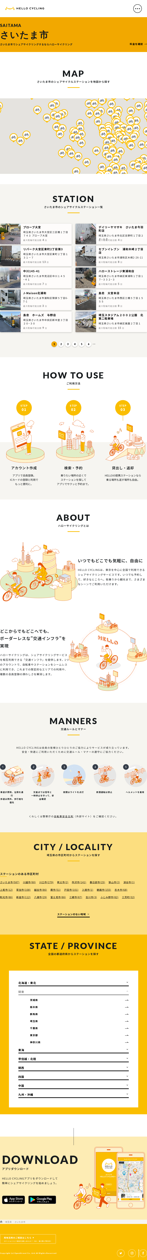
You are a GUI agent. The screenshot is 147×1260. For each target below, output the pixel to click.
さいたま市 (19, 1221)
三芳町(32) (128, 897)
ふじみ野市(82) (109, 897)
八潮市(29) (40, 897)
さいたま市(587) (10, 882)
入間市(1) (87, 889)
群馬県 (34, 1014)
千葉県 (34, 1028)
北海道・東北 (27, 983)
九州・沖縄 (25, 1094)
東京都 (34, 1035)
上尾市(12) (6, 889)
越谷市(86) (40, 889)
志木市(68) (121, 889)
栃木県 (34, 1007)
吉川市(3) (91, 897)
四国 (21, 1077)
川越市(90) (29, 882)
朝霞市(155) (104, 889)
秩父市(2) (62, 882)
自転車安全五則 (64, 816)
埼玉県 (34, 1021)
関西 (21, 1068)
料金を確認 (136, 44)
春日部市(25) (97, 882)
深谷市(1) (129, 882)
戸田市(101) (71, 889)
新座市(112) (23, 897)
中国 (21, 1086)
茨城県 (34, 1000)
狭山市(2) (114, 882)
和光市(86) (6, 897)
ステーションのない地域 (71, 914)
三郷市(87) (75, 897)
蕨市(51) (55, 889)
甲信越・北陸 (27, 1059)
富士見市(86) (58, 897)
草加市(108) (23, 889)
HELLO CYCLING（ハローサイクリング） (24, 9)
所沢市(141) (79, 882)
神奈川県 (35, 1042)
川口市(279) (46, 882)
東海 (21, 1050)
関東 (21, 992)
